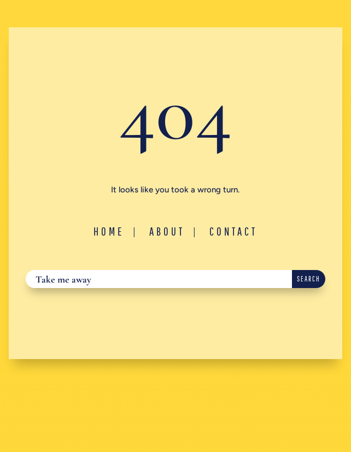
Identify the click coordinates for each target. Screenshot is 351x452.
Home (109, 231)
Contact (233, 231)
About (167, 231)
